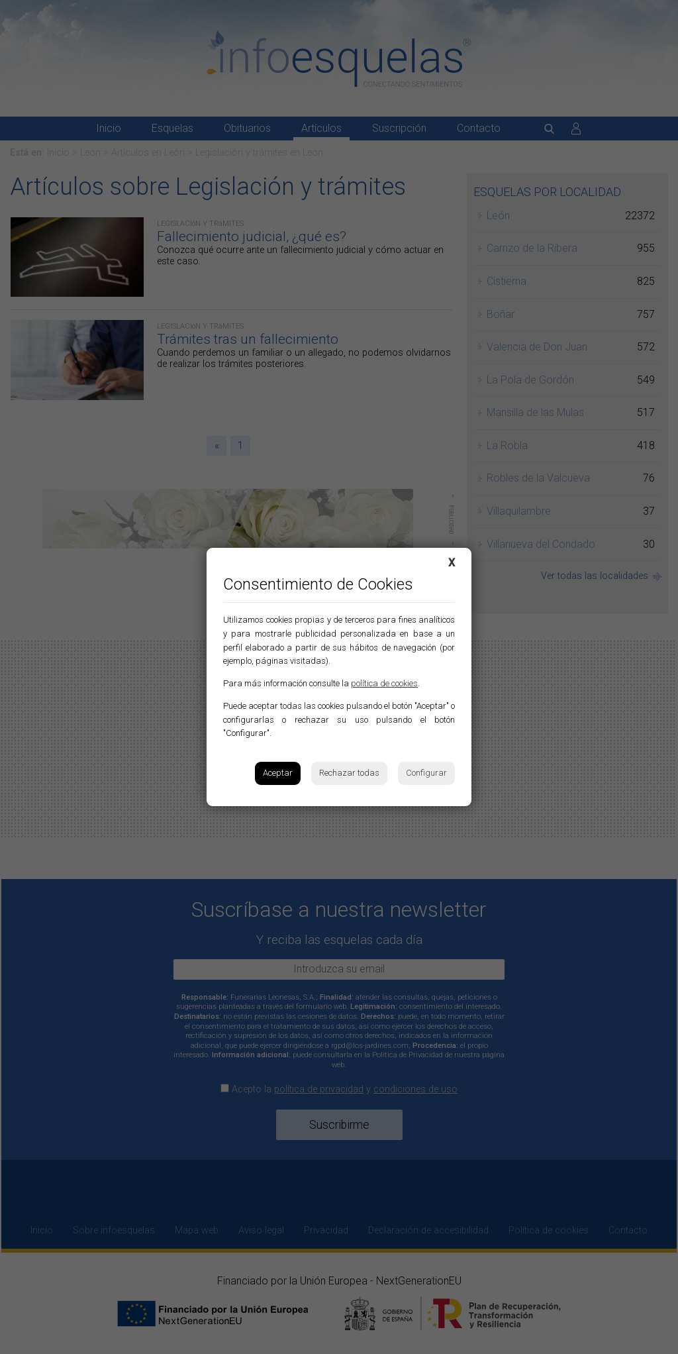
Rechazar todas (349, 773)
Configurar (426, 773)
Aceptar (278, 773)
